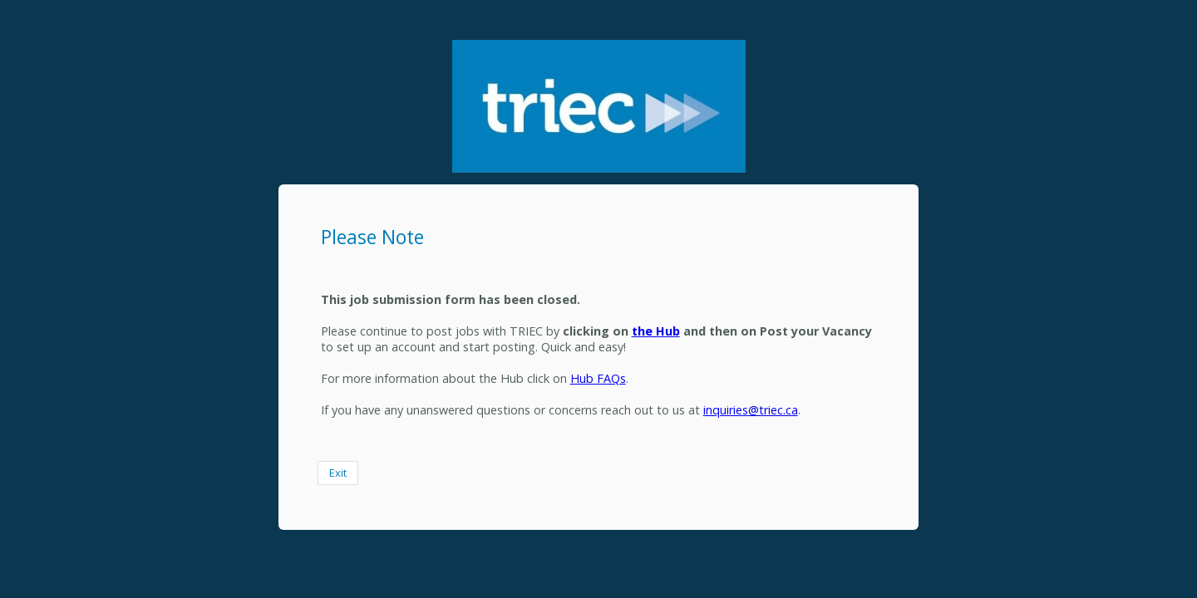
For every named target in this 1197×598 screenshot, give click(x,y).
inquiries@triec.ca (750, 410)
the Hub (656, 331)
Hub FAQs (598, 378)
